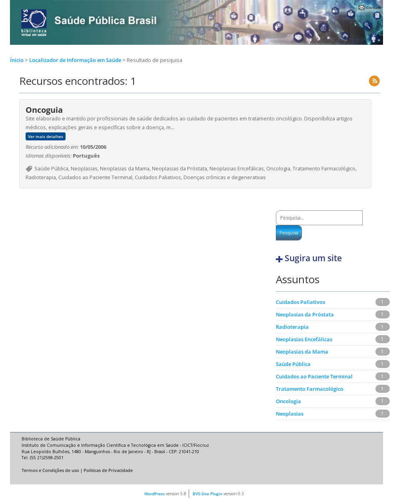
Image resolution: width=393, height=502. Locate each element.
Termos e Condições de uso (50, 470)
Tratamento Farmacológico (309, 388)
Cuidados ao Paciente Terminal (314, 376)
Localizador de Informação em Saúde (75, 60)
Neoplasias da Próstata (305, 314)
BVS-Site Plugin (207, 493)
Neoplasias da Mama (302, 351)
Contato (373, 7)
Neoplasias (289, 413)
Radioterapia (292, 326)
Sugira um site (313, 258)
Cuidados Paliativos (300, 302)
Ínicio (17, 60)
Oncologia (288, 401)
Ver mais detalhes (45, 136)
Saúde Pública (293, 364)
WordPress (154, 493)
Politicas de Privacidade (108, 470)
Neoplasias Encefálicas (304, 339)
